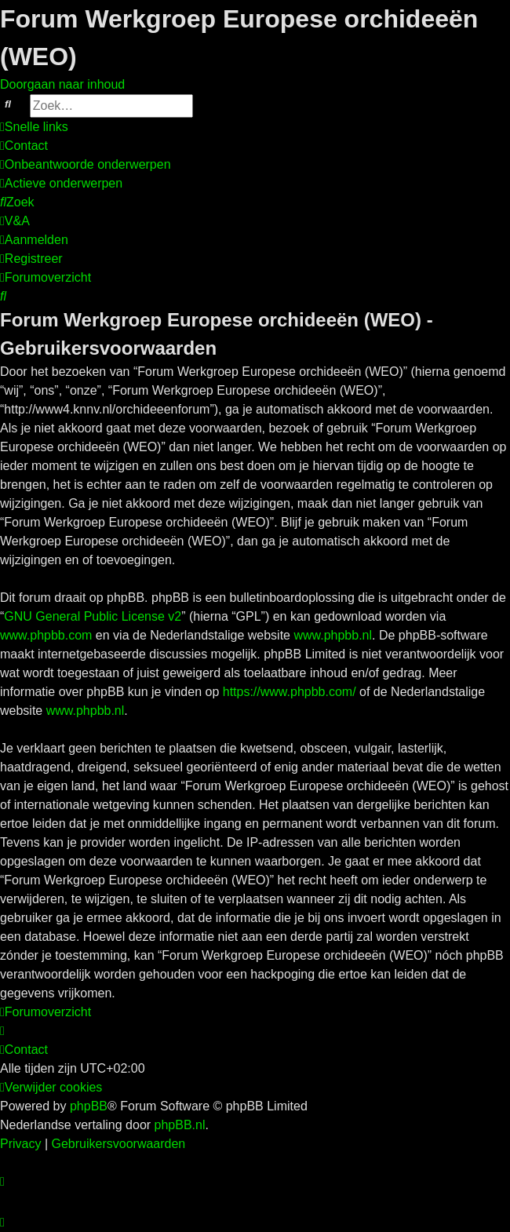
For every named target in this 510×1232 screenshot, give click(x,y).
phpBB (88, 1106)
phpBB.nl (180, 1125)
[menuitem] (24, 145)
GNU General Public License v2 (92, 616)
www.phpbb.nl (332, 635)
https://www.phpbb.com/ (289, 691)
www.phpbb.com (46, 635)
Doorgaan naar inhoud (62, 84)
